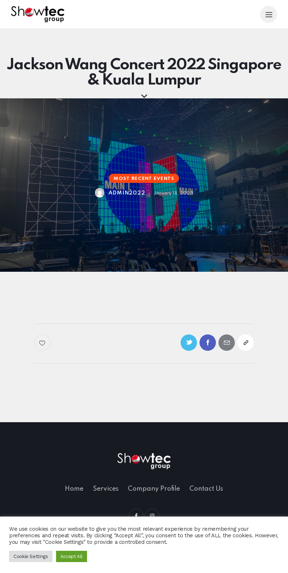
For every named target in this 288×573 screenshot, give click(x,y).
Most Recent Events (144, 178)
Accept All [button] (71, 556)
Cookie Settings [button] (30, 556)
